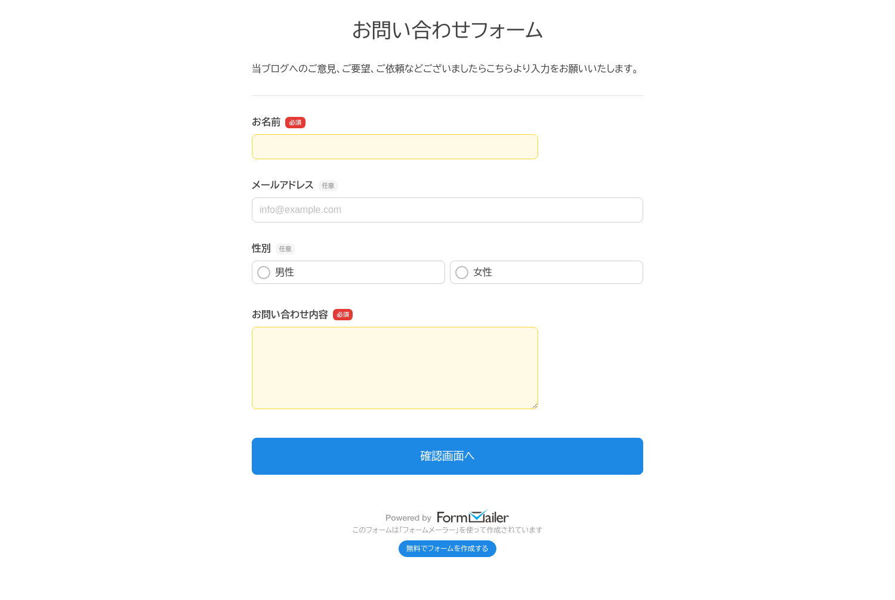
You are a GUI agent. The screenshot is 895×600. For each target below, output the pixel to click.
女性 (473, 272)
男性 (275, 272)
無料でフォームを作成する (447, 549)
